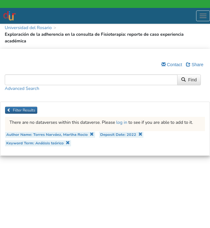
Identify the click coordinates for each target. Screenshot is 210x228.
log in (121, 122)
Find (189, 79)
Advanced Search (22, 89)
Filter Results (21, 110)
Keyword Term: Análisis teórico (38, 143)
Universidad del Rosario (28, 28)
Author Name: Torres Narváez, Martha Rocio (50, 134)
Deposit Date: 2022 (121, 134)
